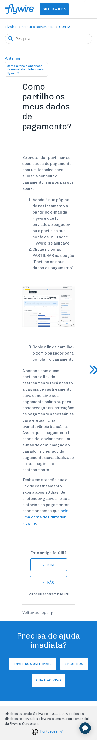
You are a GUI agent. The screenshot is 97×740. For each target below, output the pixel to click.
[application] (85, 728)
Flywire (11, 27)
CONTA (64, 27)
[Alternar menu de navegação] (83, 9)
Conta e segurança (38, 27)
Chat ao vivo (48, 680)
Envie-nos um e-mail (33, 664)
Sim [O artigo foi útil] (50, 565)
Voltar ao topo (37, 612)
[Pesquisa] (48, 39)
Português (49, 731)
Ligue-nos (74, 664)
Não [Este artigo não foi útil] (51, 582)
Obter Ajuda (54, 9)
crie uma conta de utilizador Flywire (45, 517)
